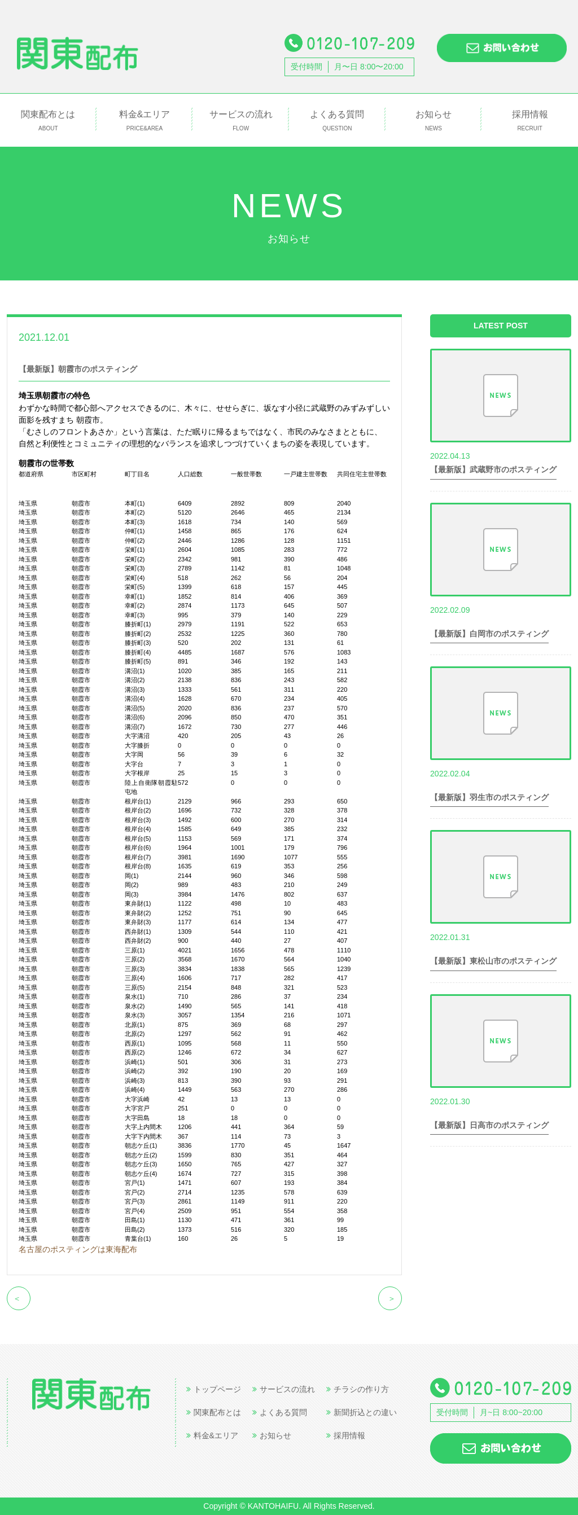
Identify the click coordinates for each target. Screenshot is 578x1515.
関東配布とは (48, 121)
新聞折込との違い (361, 1412)
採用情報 (529, 121)
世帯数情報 (100, 336)
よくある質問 (337, 121)
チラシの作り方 (357, 1389)
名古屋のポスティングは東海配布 (78, 1249)
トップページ (213, 1389)
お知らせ (434, 121)
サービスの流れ (240, 121)
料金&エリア (145, 121)
